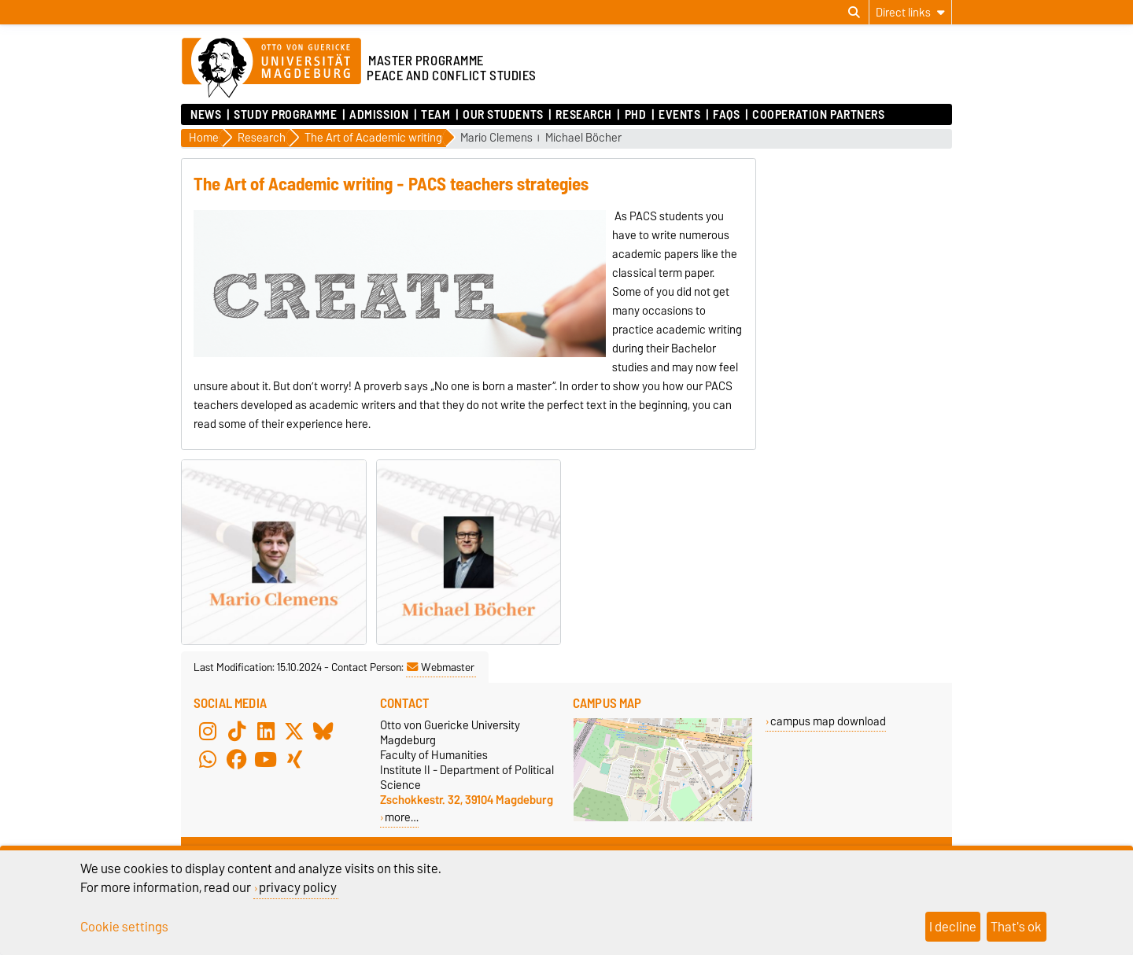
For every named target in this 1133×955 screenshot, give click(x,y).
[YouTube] (266, 760)
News (205, 114)
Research (583, 114)
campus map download (828, 721)
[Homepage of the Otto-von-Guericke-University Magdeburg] (271, 68)
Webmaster (440, 667)
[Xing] (294, 760)
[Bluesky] (323, 731)
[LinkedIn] (266, 731)
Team (435, 114)
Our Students (503, 114)
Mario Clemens (496, 138)
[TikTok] (237, 731)
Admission (378, 114)
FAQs (726, 114)
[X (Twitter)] (294, 731)
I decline (952, 927)
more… (402, 817)
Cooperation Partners (818, 114)
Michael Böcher (583, 138)
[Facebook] (237, 760)
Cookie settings (124, 927)
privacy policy (298, 887)
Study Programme (285, 114)
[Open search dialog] (854, 12)
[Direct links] (910, 12)
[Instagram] (208, 731)
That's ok (1016, 927)
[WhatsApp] (208, 760)
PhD (636, 114)
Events (679, 114)
